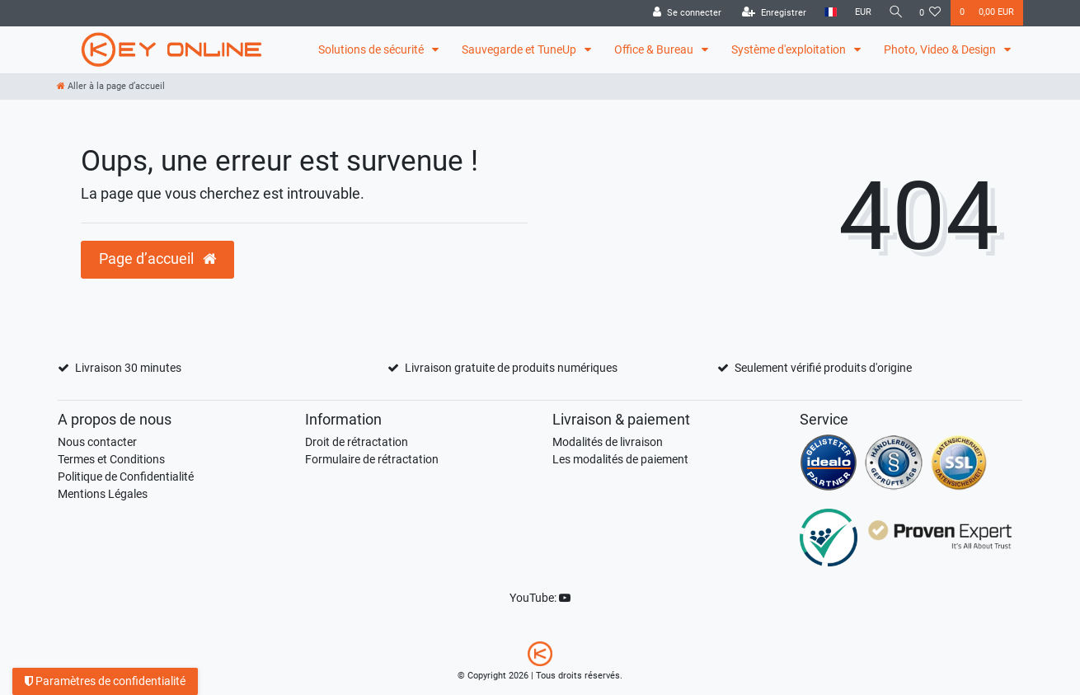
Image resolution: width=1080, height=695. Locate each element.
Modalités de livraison (607, 441)
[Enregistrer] (770, 13)
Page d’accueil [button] (157, 259)
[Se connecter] (683, 13)
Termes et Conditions (111, 459)
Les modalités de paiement (620, 459)
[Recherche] (893, 13)
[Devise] (859, 13)
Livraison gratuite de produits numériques (511, 367)
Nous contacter (97, 441)
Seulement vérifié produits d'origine (823, 367)
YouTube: (540, 597)
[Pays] (826, 13)
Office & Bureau (655, 49)
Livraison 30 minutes (128, 367)
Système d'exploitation (789, 49)
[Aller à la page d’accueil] (111, 86)
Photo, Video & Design (941, 49)
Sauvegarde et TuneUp (520, 49)
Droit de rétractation (356, 441)
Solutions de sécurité (372, 49)
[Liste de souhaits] (930, 13)
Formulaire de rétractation (372, 459)
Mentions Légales (103, 493)
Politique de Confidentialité (126, 476)
